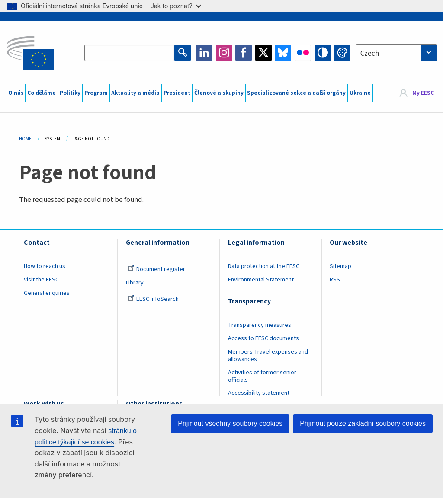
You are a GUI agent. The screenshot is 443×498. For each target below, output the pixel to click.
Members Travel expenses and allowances (268, 356)
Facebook (243, 53)
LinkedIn (204, 53)
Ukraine (360, 93)
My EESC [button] (423, 93)
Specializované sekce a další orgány (296, 93)
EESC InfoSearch (153, 299)
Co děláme (41, 93)
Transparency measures (259, 325)
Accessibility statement (258, 393)
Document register (156, 269)
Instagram (224, 53)
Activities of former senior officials (262, 376)
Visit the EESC (41, 279)
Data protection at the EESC (263, 266)
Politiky (70, 93)
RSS (335, 279)
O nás (16, 93)
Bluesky (283, 53)
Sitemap (340, 266)
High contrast (323, 53)
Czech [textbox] (369, 53)
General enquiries (47, 293)
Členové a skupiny (219, 93)
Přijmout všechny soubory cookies (230, 423)
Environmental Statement (261, 279)
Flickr (303, 53)
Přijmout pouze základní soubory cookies (363, 423)
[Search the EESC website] (129, 53)
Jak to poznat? (176, 6)
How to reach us (44, 266)
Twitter (263, 53)
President (177, 93)
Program (96, 93)
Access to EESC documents (263, 338)
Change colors (342, 53)
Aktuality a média (135, 93)
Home (25, 139)
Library (135, 282)
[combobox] (396, 52)
